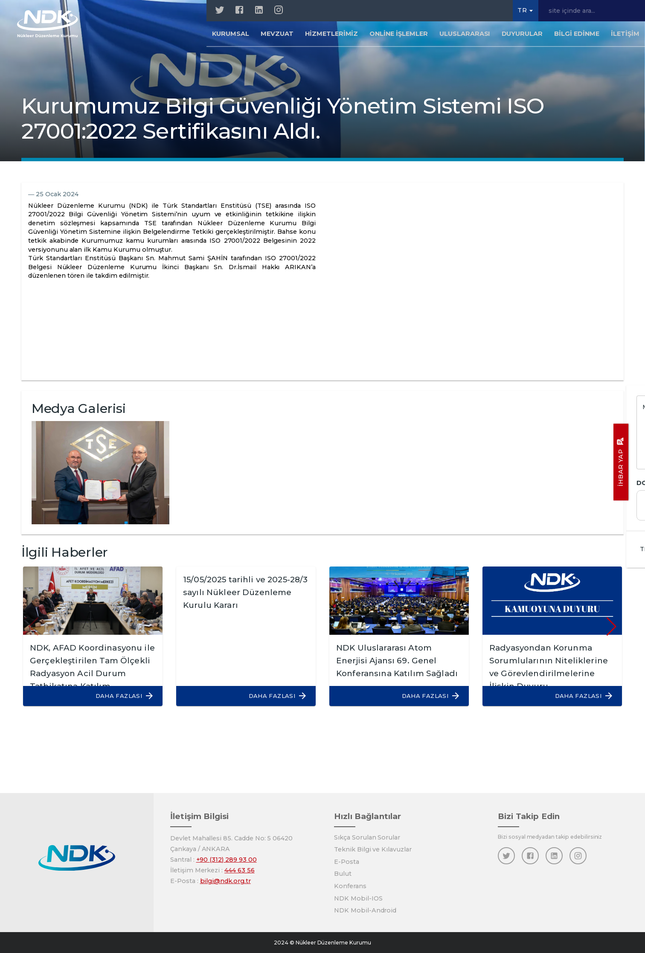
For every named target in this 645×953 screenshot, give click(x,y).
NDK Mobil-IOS (358, 898)
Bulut (343, 873)
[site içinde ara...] (592, 10)
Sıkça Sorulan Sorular (367, 837)
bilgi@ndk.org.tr (225, 881)
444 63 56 (239, 870)
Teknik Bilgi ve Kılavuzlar (373, 849)
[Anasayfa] (52, 25)
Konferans (350, 886)
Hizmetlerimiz (331, 36)
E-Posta (346, 862)
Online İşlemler (398, 36)
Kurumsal (230, 36)
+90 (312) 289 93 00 (226, 859)
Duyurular (522, 36)
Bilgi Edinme (576, 36)
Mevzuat (277, 36)
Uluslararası (464, 36)
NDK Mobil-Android (365, 910)
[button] (120, 696)
